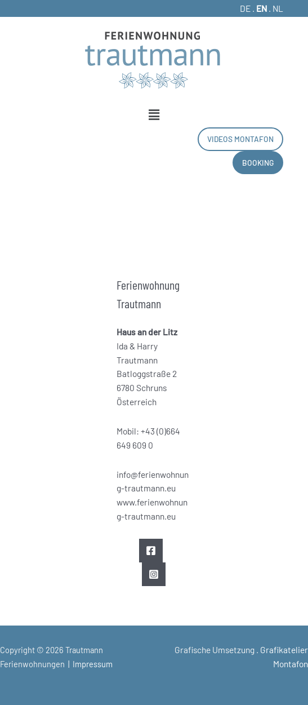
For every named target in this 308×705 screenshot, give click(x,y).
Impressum (93, 664)
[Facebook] (151, 550)
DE (245, 8)
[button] (154, 115)
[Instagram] (154, 574)
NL (278, 8)
